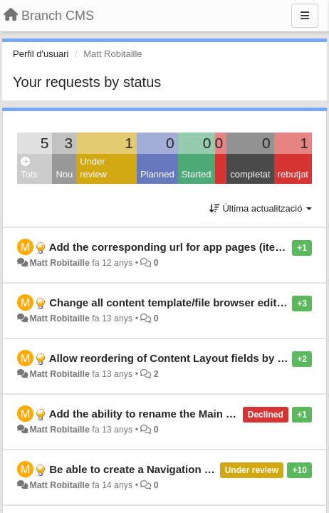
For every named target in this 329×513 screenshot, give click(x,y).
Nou (64, 174)
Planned (157, 174)
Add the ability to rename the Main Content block (173, 414)
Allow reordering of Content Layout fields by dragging (186, 358)
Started (197, 174)
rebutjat (293, 174)
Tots (29, 168)
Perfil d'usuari (40, 53)
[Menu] (304, 16)
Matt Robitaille (59, 263)
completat (250, 174)
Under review (93, 168)
